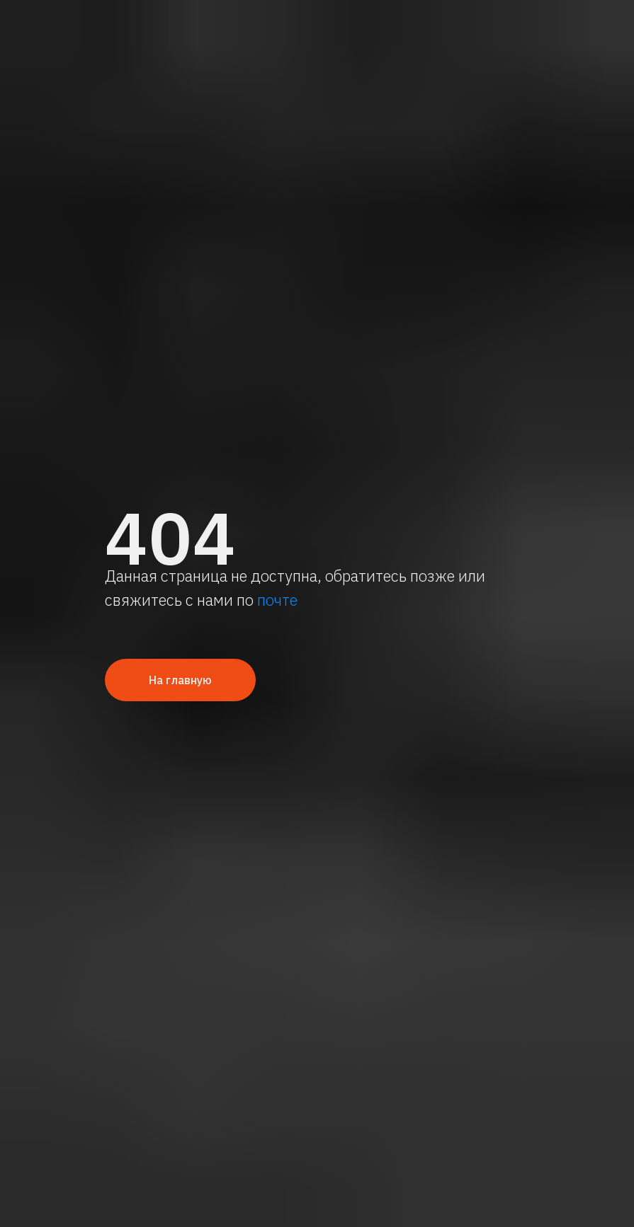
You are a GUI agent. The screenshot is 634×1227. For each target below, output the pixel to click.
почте (277, 599)
